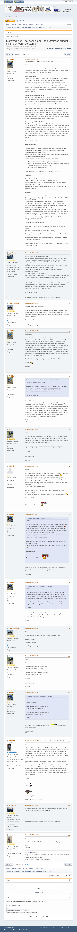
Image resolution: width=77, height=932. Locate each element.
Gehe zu (44, 875)
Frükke (11, 60)
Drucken (68, 54)
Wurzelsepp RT (14, 303)
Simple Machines (17, 927)
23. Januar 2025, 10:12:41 (31, 59)
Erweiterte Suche (38, 892)
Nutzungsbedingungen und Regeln (57, 927)
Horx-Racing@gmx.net (31, 852)
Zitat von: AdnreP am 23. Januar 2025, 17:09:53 (41, 518)
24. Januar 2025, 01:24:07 (31, 740)
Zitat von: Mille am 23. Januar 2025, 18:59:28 (40, 696)
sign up (43, 901)
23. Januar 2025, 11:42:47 (31, 376)
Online (8, 32)
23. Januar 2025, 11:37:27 (31, 330)
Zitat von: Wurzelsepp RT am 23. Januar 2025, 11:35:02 (43, 380)
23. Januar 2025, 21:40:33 (31, 692)
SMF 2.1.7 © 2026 (8, 927)
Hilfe (47, 927)
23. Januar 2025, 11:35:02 (31, 303)
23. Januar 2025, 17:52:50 (31, 582)
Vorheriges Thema (53, 48)
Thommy (12, 835)
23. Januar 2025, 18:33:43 (31, 628)
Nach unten (9, 54)
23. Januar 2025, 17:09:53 (31, 466)
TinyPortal (42, 927)
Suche (8, 880)
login (37, 901)
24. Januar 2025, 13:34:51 (31, 834)
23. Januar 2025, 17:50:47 (31, 514)
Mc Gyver (12, 253)
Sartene (12, 740)
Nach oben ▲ (69, 927)
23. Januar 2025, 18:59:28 (31, 655)
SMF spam (32, 917)
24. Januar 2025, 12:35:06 (31, 805)
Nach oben (9, 864)
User (8, 897)
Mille (10, 429)
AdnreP (11, 466)
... (25, 54)
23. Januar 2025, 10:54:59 (31, 252)
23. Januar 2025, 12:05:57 (31, 429)
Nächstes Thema (65, 48)
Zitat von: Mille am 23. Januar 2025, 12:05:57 (40, 586)
